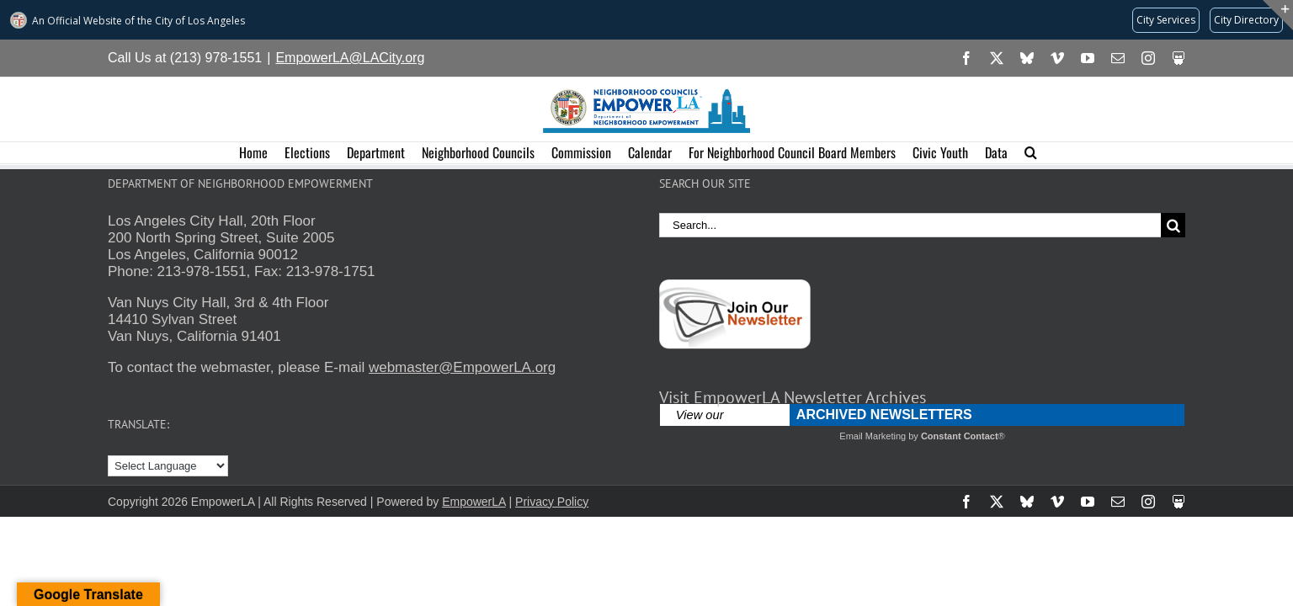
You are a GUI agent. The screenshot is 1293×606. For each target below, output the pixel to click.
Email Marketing (872, 436)
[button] (1020, 152)
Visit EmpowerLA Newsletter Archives (792, 397)
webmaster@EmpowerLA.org (462, 367)
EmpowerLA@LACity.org (349, 57)
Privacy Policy (551, 501)
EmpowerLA (473, 501)
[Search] (1173, 225)
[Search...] (910, 225)
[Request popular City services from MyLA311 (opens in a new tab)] (1166, 20)
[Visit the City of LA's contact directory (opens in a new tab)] (1246, 20)
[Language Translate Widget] (168, 465)
